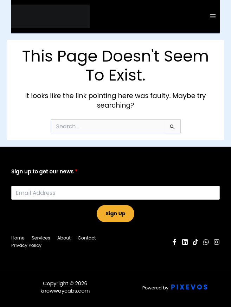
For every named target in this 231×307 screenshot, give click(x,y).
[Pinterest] (195, 242)
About (64, 238)
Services (41, 238)
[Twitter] (206, 242)
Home (18, 238)
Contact (87, 238)
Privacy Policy (26, 245)
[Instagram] (216, 242)
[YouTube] (185, 242)
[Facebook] (174, 242)
